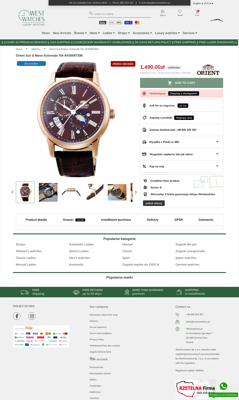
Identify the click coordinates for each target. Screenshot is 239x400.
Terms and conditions (101, 333)
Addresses (95, 391)
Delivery (94, 321)
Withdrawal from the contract (105, 345)
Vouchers (94, 398)
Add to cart (181, 83)
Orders (93, 379)
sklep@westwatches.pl (198, 321)
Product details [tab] (36, 219)
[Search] (119, 14)
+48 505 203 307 (194, 314)
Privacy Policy (97, 339)
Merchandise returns (100, 373)
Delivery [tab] (153, 219)
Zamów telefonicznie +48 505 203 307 (173, 129)
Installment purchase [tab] (116, 219)
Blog (92, 357)
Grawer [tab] (74, 219)
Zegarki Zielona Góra (100, 351)
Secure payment (98, 327)
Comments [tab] (205, 219)
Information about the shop (104, 314)
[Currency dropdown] (209, 3)
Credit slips (95, 385)
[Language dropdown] (198, 3)
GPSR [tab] (178, 219)
